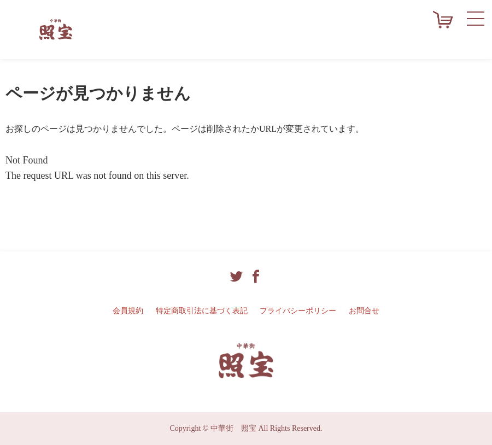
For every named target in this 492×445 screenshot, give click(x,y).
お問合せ (364, 311)
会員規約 (128, 311)
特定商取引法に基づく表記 (202, 311)
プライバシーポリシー (298, 311)
